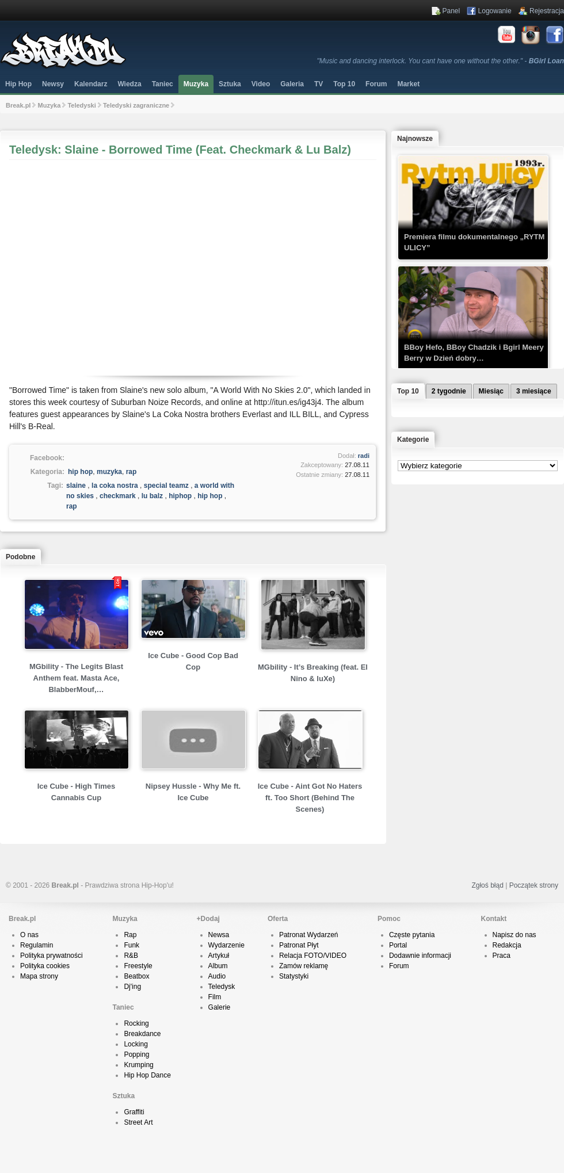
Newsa (219, 935)
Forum (399, 966)
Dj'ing (132, 987)
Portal (398, 945)
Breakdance (142, 1034)
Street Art (138, 1122)
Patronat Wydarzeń (308, 935)
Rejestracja (546, 11)
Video (260, 84)
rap (131, 472)
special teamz (166, 486)
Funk (131, 945)
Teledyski (81, 105)
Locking (135, 1044)
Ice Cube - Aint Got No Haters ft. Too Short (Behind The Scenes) (310, 797)
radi (363, 455)
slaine (76, 486)
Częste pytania (412, 935)
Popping (136, 1054)
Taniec (162, 84)
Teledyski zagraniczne (136, 105)
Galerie (219, 1007)
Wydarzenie (226, 945)
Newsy (53, 84)
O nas (29, 935)
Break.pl (18, 105)
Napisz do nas (514, 935)
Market (408, 84)
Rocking (136, 1023)
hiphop (180, 496)
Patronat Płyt (299, 945)
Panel (451, 11)
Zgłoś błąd (487, 885)
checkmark (118, 496)
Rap (130, 935)
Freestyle (138, 966)
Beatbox (136, 976)
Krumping (138, 1065)
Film (215, 997)
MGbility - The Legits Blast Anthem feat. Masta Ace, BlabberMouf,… (76, 678)
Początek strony (533, 885)
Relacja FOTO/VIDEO (312, 956)
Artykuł (219, 956)
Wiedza (129, 84)
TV (318, 84)
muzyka (109, 472)
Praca (501, 956)
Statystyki (293, 976)
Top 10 (344, 84)
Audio (217, 976)
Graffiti (134, 1112)
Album (218, 966)
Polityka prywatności (51, 956)
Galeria (292, 84)
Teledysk (221, 987)
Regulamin (36, 945)
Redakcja (507, 945)
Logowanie (495, 11)
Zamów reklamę (303, 966)
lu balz (152, 496)
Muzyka (196, 84)
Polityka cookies (45, 966)
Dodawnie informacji (420, 956)
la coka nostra (115, 486)
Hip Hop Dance (147, 1075)
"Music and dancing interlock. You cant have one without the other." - (440, 61)
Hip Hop (18, 84)
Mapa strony (39, 976)
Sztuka (230, 84)
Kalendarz (90, 84)
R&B (131, 956)
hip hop (80, 472)
